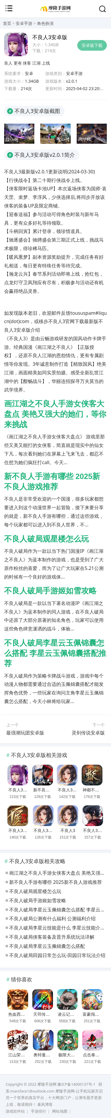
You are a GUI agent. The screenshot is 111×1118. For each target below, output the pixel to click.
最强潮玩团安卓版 (25, 732)
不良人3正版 (69, 790)
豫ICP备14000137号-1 (76, 1084)
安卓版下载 (92, 45)
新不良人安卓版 (47, 790)
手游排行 (38, 1111)
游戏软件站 (15, 1111)
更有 (18, 63)
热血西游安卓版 (22, 1014)
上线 (46, 63)
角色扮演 (45, 23)
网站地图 (59, 1111)
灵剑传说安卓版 (88, 732)
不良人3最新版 (96, 830)
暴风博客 (45, 1104)
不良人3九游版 (47, 830)
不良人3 (67, 830)
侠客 (27, 63)
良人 (8, 63)
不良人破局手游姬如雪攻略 (50, 591)
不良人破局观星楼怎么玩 (46, 539)
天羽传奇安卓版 (47, 1014)
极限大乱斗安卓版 (74, 1054)
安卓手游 (24, 23)
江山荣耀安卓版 (22, 1054)
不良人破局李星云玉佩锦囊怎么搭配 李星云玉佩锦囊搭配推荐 (55, 653)
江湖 (36, 63)
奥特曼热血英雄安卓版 (54, 1054)
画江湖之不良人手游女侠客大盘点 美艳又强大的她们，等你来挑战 (55, 414)
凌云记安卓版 (70, 1014)
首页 (7, 23)
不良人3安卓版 (22, 790)
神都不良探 (93, 790)
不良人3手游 (19, 830)
